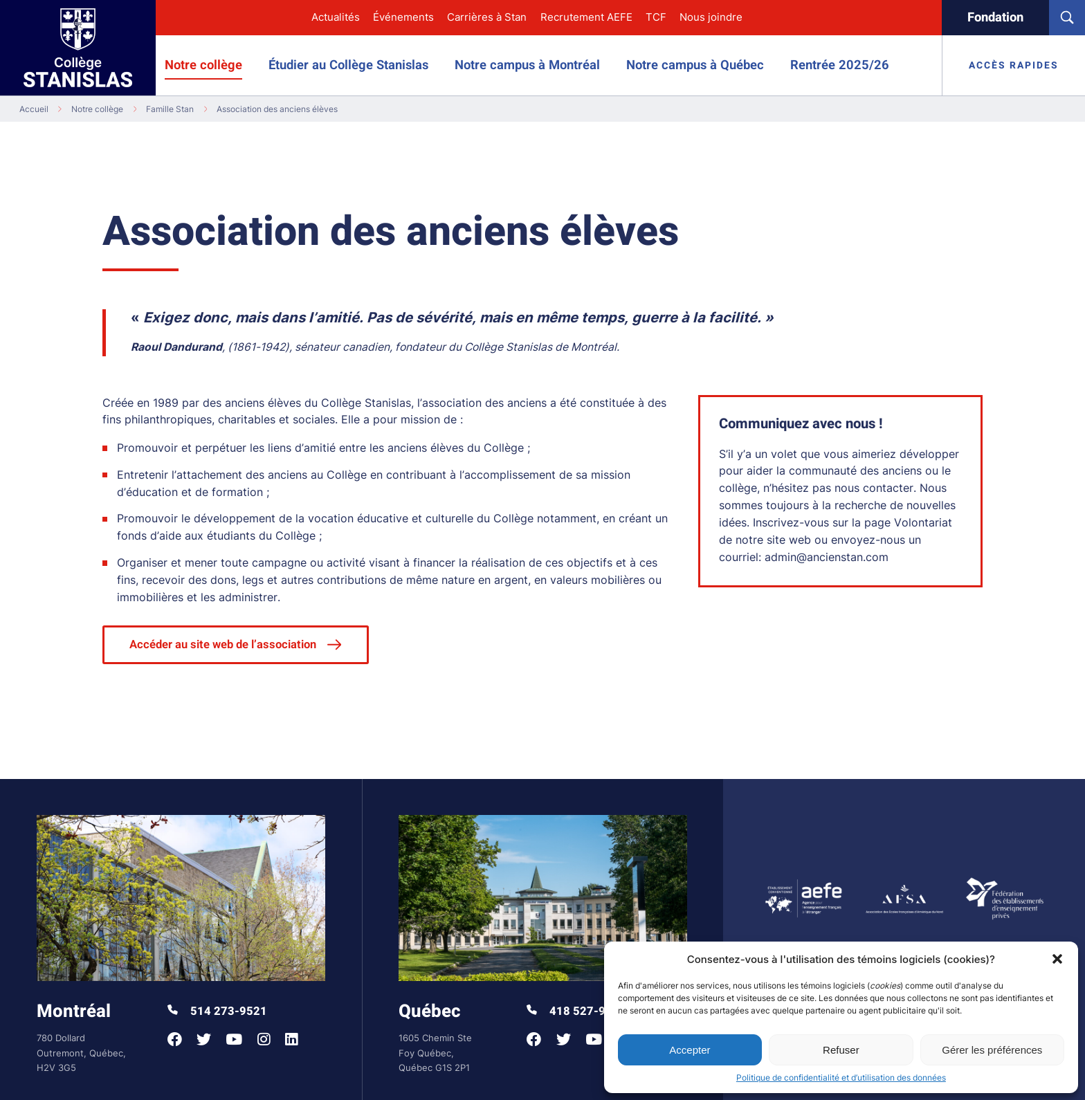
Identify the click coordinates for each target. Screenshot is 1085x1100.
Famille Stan (170, 109)
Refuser (841, 1050)
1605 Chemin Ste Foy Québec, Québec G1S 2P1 (435, 1052)
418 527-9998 (576, 1011)
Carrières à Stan (487, 17)
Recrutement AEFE (586, 17)
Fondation (995, 17)
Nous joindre (711, 17)
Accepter (689, 1050)
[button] (1057, 959)
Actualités (335, 17)
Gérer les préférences (992, 1050)
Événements (403, 17)
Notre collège (203, 65)
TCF (656, 17)
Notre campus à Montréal (527, 65)
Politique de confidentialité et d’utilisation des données (841, 1077)
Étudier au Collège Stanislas (348, 65)
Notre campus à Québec (695, 65)
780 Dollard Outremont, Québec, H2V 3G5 (81, 1052)
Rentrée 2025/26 (839, 65)
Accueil (33, 109)
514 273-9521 (217, 1011)
